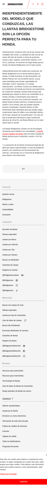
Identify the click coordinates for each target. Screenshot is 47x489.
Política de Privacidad (8, 474)
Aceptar (23, 482)
